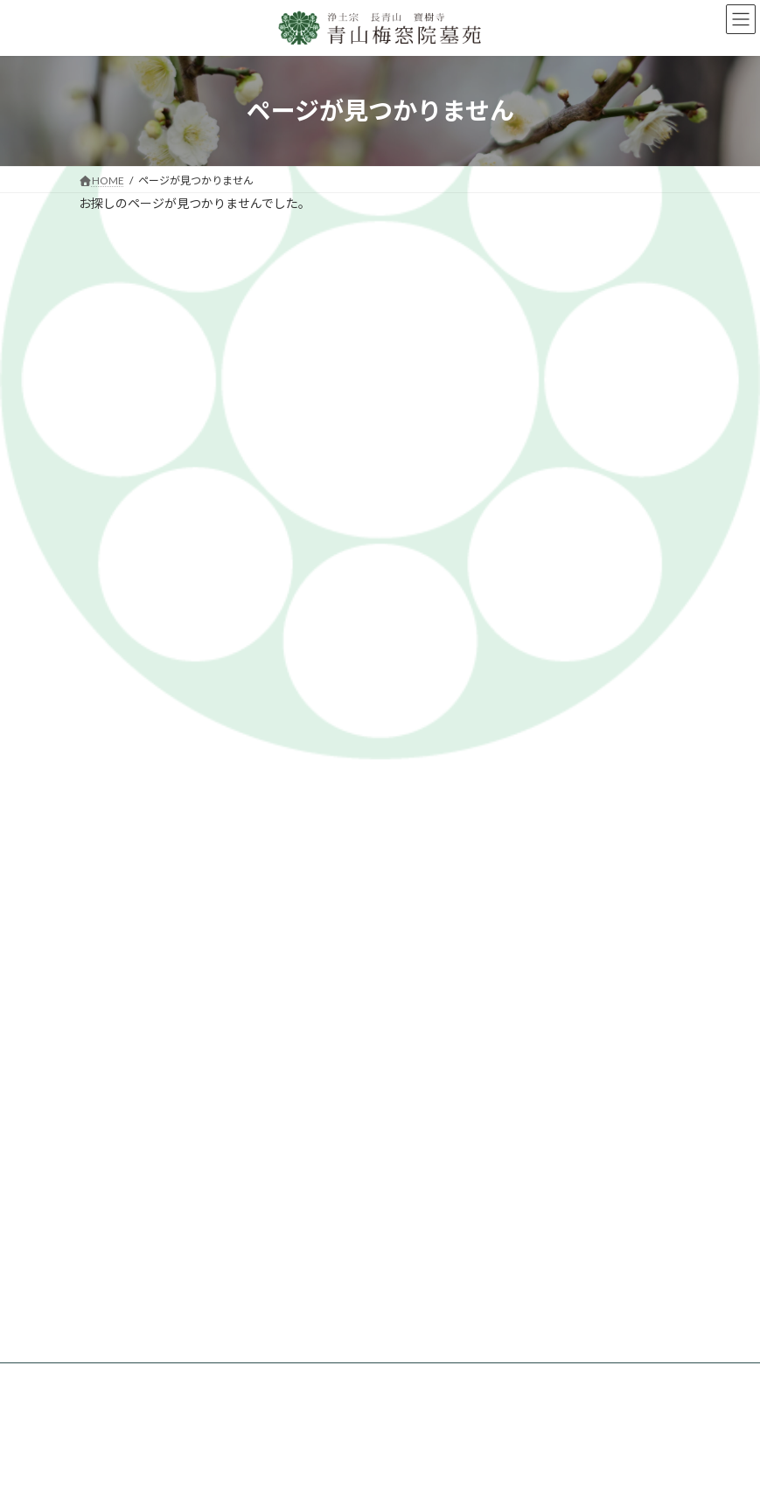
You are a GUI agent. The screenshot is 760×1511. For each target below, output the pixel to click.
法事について (131, 1410)
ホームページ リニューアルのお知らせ (407, 300)
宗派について (131, 1309)
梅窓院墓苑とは (132, 708)
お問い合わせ (285, 1289)
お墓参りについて (142, 1390)
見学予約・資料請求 (541, 708)
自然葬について (136, 1329)
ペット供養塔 (285, 1244)
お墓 (264, 1163)
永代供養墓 (280, 1203)
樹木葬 (270, 1223)
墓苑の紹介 (229, 708)
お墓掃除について (142, 1430)
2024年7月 (115, 592)
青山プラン (280, 1183)
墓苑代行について (331, 708)
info (98, 506)
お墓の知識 (434, 708)
